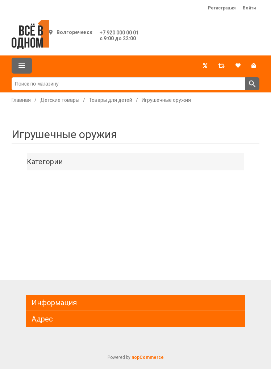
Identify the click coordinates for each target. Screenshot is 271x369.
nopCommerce (148, 357)
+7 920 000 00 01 (119, 33)
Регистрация (221, 8)
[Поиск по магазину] (128, 83)
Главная (21, 100)
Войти (249, 8)
